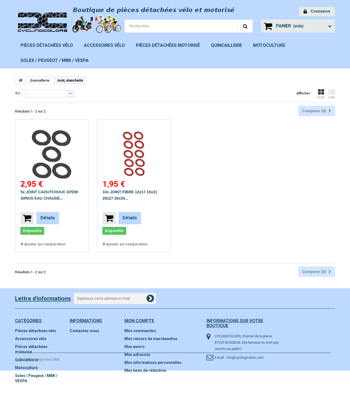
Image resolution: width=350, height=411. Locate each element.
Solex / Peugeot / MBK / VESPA (55, 60)
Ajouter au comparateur (45, 244)
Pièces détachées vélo (47, 45)
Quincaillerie (226, 45)
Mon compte (139, 320)
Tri (17, 93)
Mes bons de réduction (145, 370)
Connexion (317, 11)
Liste (331, 94)
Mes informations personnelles (153, 362)
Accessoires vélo (104, 45)
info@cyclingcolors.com (245, 358)
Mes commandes (140, 331)
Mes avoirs (134, 346)
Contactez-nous (84, 331)
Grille (321, 94)
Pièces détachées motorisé (168, 45)
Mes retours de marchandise (150, 339)
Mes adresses (137, 354)
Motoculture (269, 45)
